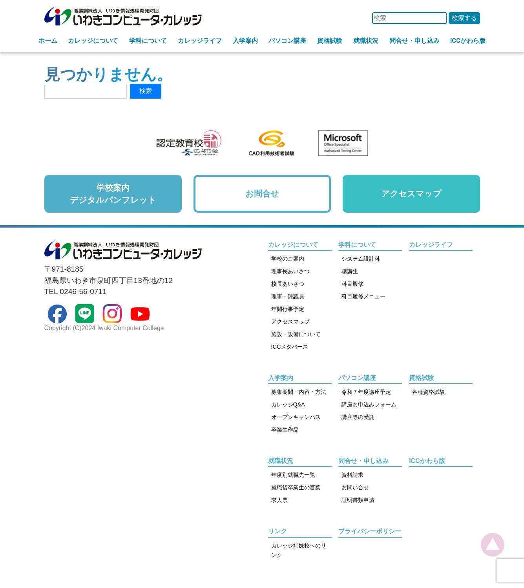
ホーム (47, 40)
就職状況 (365, 40)
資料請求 (352, 475)
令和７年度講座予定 (366, 392)
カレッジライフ (200, 40)
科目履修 (352, 284)
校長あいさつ (287, 284)
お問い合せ (355, 487)
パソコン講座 (287, 40)
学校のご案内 (287, 258)
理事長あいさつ (290, 271)
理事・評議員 (287, 296)
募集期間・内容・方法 (298, 392)
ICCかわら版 (468, 40)
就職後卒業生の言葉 (296, 487)
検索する (464, 18)
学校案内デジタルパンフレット (113, 193)
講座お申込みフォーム (368, 404)
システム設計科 (360, 258)
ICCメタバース (290, 347)
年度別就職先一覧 (293, 475)
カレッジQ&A (288, 404)
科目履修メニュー (363, 296)
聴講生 (349, 271)
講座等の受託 (357, 417)
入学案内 (245, 40)
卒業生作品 (285, 429)
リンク (277, 531)
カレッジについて (93, 40)
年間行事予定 (287, 309)
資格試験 (329, 40)
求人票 (279, 500)
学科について (148, 40)
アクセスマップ (411, 193)
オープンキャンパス (296, 417)
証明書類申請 (357, 500)
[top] (492, 545)
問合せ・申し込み (414, 40)
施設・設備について (296, 334)
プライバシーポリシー (369, 531)
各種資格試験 (428, 392)
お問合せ (262, 193)
